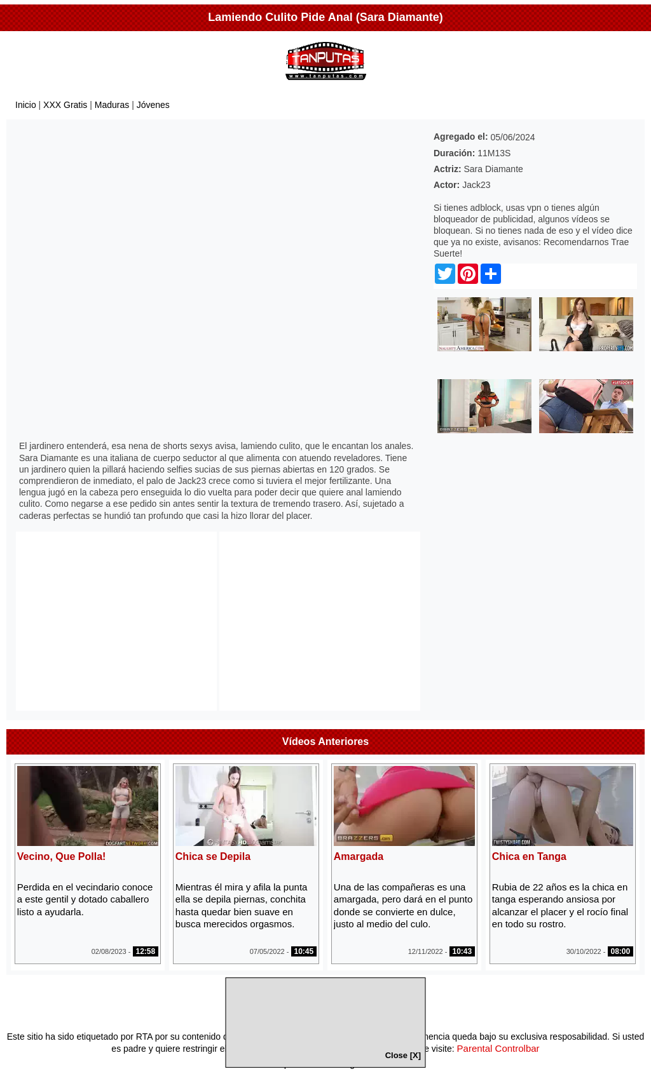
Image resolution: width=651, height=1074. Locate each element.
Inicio (25, 105)
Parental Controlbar (498, 1048)
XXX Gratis (65, 105)
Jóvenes (153, 105)
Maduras (112, 105)
